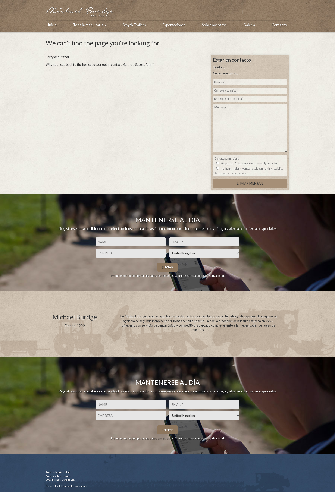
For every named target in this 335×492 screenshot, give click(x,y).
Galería (249, 25)
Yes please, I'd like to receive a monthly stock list (249, 163)
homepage (89, 64)
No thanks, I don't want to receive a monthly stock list (252, 168)
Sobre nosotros (214, 25)
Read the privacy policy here (230, 173)
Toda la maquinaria (89, 25)
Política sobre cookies (58, 476)
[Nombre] (131, 241)
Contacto (279, 25)
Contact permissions (227, 158)
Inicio (52, 25)
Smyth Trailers (134, 25)
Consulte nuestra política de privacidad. (200, 275)
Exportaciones (174, 25)
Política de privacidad (58, 472)
